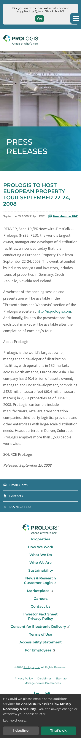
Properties (40, 539)
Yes (40, 18)
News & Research (40, 578)
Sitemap (61, 678)
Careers (41, 599)
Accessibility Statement (40, 642)
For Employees (40, 650)
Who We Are (40, 563)
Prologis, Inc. (32, 667)
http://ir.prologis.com (54, 311)
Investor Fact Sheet (40, 614)
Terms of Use (40, 634)
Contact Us (40, 606)
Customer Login (40, 583)
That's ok (58, 730)
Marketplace (40, 591)
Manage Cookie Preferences (42, 683)
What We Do (40, 555)
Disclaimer (44, 678)
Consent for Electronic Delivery (40, 627)
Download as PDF (63, 216)
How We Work (40, 547)
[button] (75, 18)
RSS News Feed (20, 507)
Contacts (16, 496)
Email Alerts (18, 485)
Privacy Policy (40, 619)
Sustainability (40, 570)
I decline (21, 730)
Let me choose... (15, 720)
